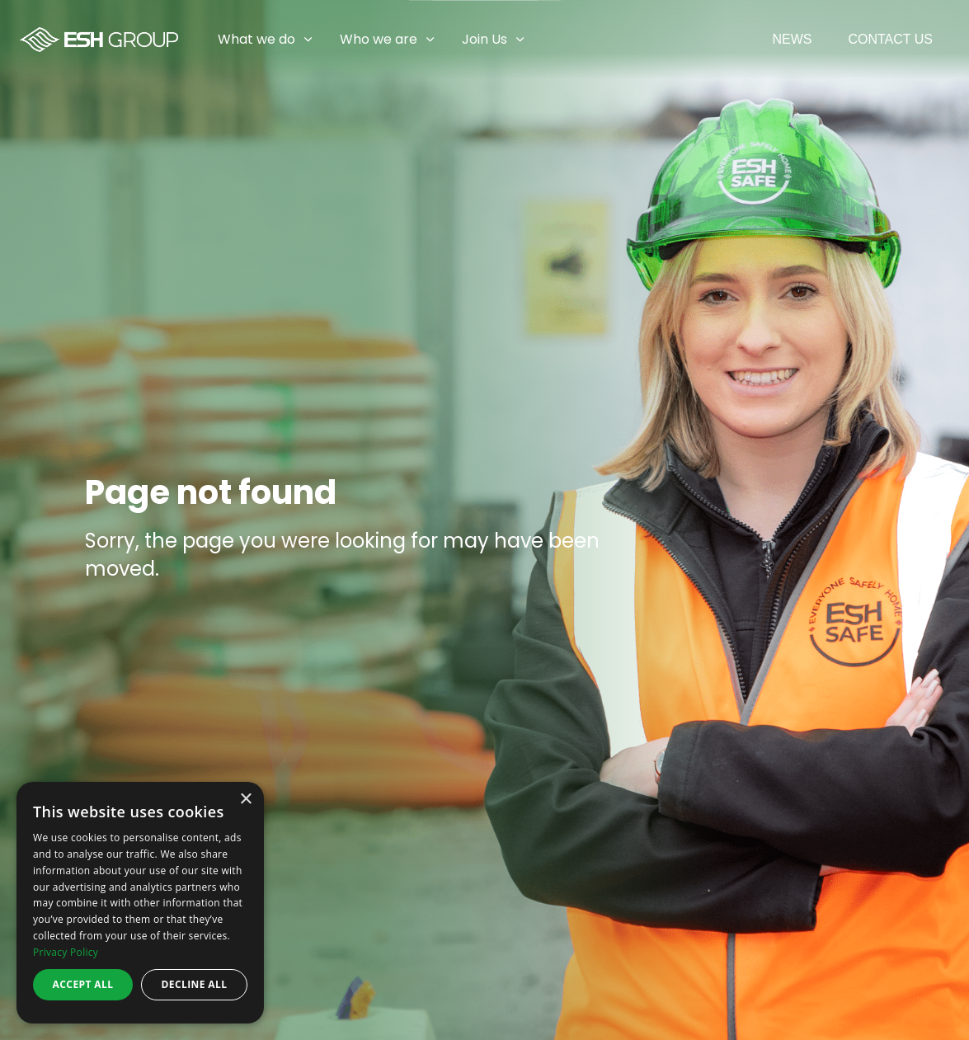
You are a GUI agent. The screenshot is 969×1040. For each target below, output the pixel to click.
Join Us (484, 39)
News (791, 39)
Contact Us (890, 39)
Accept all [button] (83, 984)
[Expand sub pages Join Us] (956, 39)
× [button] (245, 799)
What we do (256, 39)
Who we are (378, 39)
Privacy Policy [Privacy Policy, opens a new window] (65, 952)
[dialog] (140, 903)
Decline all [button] (195, 984)
